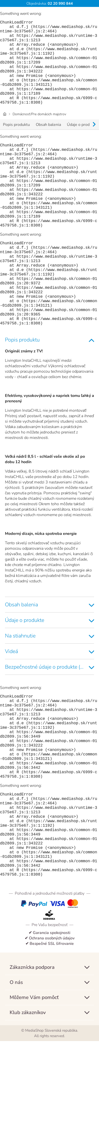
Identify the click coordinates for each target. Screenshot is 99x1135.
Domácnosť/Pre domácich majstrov (39, 133)
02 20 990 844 (60, 3)
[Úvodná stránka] (4, 133)
